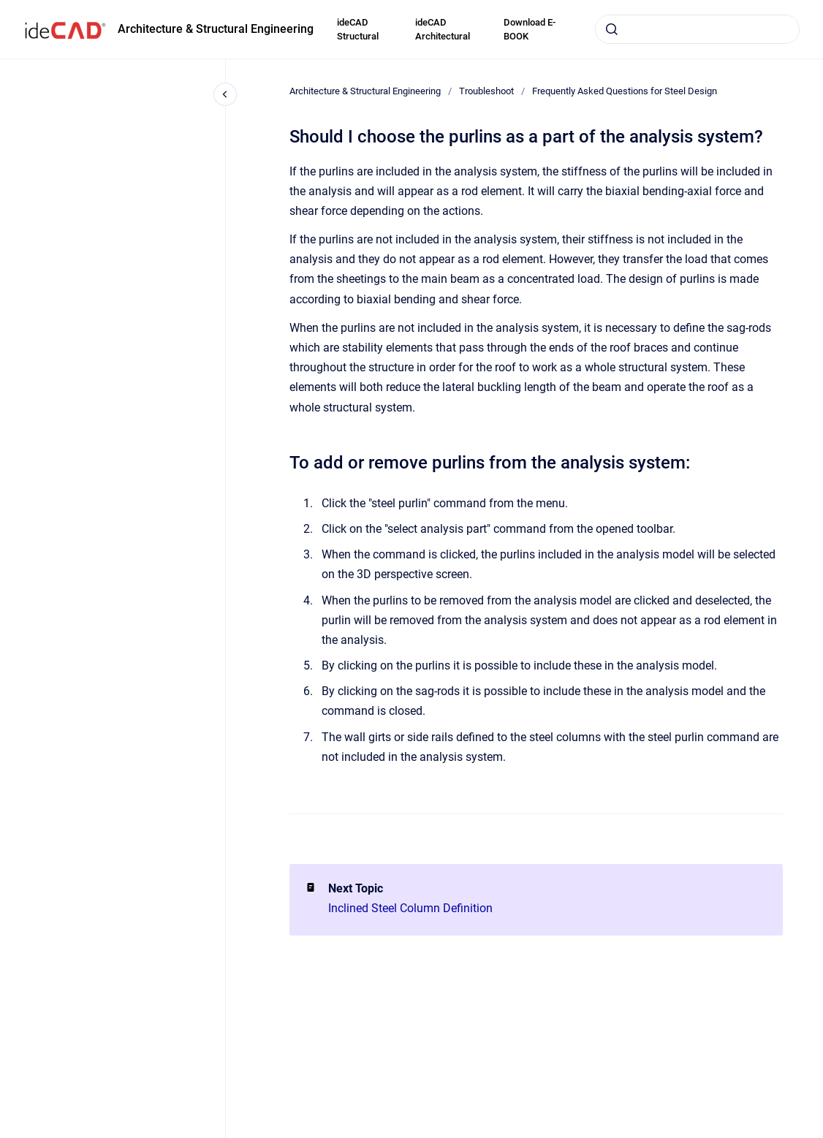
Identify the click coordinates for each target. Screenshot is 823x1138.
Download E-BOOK (529, 29)
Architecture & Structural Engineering (216, 29)
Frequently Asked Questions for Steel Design (624, 91)
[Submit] (611, 29)
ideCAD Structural (358, 29)
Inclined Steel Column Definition (410, 908)
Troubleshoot (486, 91)
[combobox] (697, 29)
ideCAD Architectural (442, 29)
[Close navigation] (225, 94)
